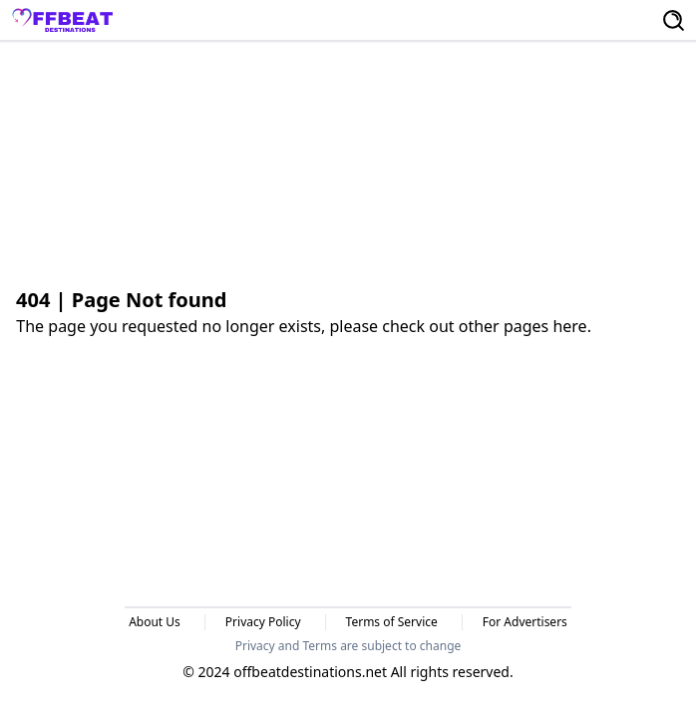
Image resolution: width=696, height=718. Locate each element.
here (569, 326)
